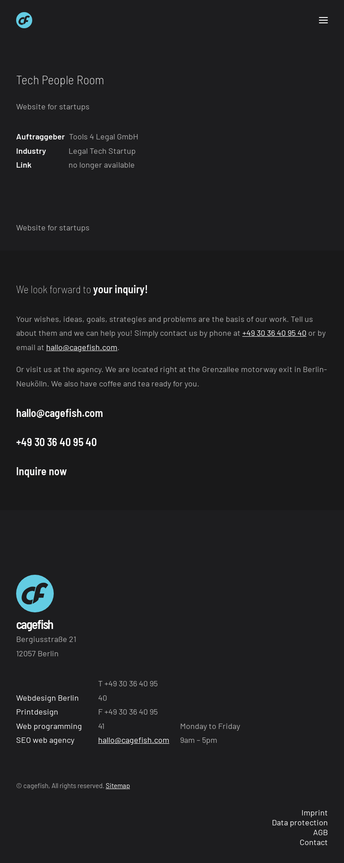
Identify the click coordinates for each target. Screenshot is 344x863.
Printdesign (37, 711)
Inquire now (41, 470)
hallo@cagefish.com (81, 347)
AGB (320, 832)
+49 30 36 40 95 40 (274, 333)
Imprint (314, 812)
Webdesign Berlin (47, 698)
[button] (323, 20)
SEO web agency (45, 740)
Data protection (300, 822)
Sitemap (118, 785)
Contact (314, 842)
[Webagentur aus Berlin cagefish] (24, 20)
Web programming (49, 726)
